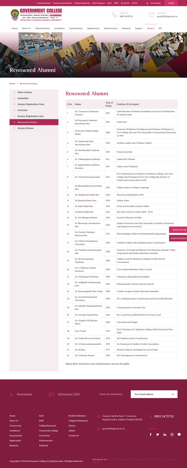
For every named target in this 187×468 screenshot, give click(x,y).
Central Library (44, 3)
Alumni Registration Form (31, 104)
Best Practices (98, 3)
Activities (22, 110)
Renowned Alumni (29, 83)
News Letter (176, 230)
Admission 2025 (64, 394)
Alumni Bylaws (26, 128)
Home (12, 83)
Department (15, 440)
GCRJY (96, 463)
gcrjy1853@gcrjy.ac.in (167, 16)
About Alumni (25, 92)
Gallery (72, 430)
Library (72, 425)
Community (15, 425)
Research (13, 445)
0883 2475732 (126, 16)
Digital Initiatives (82, 3)
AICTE (134, 3)
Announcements (176, 238)
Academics (14, 430)
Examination (15, 435)
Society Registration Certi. (31, 116)
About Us (13, 420)
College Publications (78, 420)
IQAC (109, 3)
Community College (48, 430)
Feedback (43, 445)
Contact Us (74, 435)
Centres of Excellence (62, 3)
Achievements (46, 440)
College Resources (47, 425)
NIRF (116, 3)
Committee (23, 98)
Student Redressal (77, 415)
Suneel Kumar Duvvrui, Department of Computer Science (143, 460)
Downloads (153, 3)
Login (171, 3)
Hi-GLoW (125, 3)
